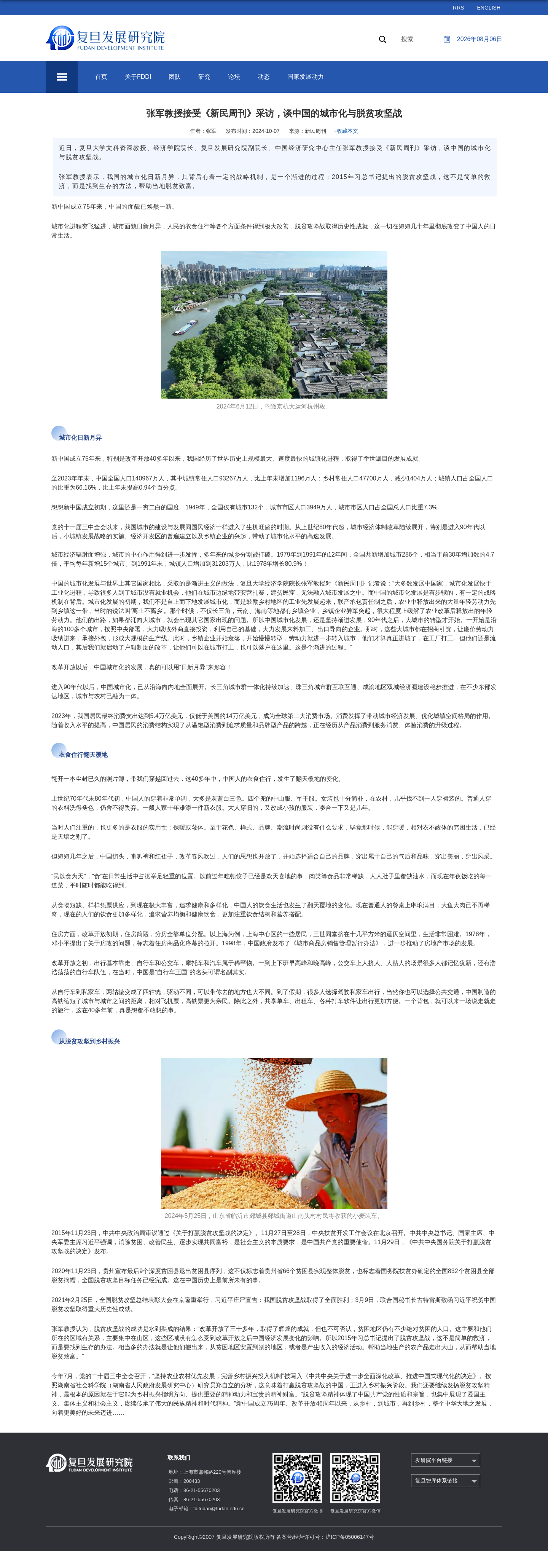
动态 (264, 76)
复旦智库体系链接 (436, 1481)
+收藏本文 (346, 131)
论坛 (234, 76)
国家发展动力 (305, 76)
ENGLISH (488, 8)
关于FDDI (138, 76)
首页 (101, 76)
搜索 (407, 39)
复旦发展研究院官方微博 (297, 1511)
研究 (204, 76)
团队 (175, 76)
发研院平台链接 (433, 1460)
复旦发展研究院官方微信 (355, 1511)
